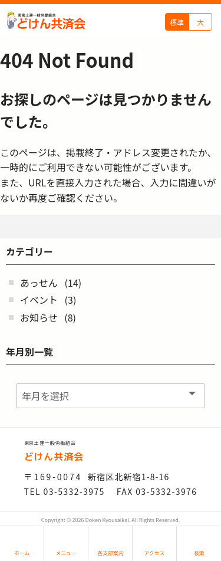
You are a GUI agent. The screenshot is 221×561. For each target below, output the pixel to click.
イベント (39, 300)
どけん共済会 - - (45, 21)
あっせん (39, 282)
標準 (177, 22)
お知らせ (39, 317)
